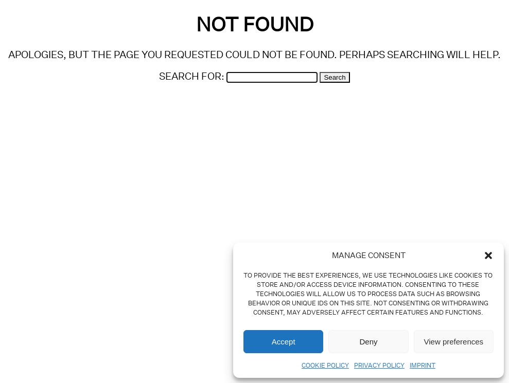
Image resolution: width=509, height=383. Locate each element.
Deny (368, 341)
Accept (283, 341)
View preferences (454, 341)
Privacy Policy (379, 365)
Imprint (422, 365)
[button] (488, 255)
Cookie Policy (325, 365)
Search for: (191, 76)
